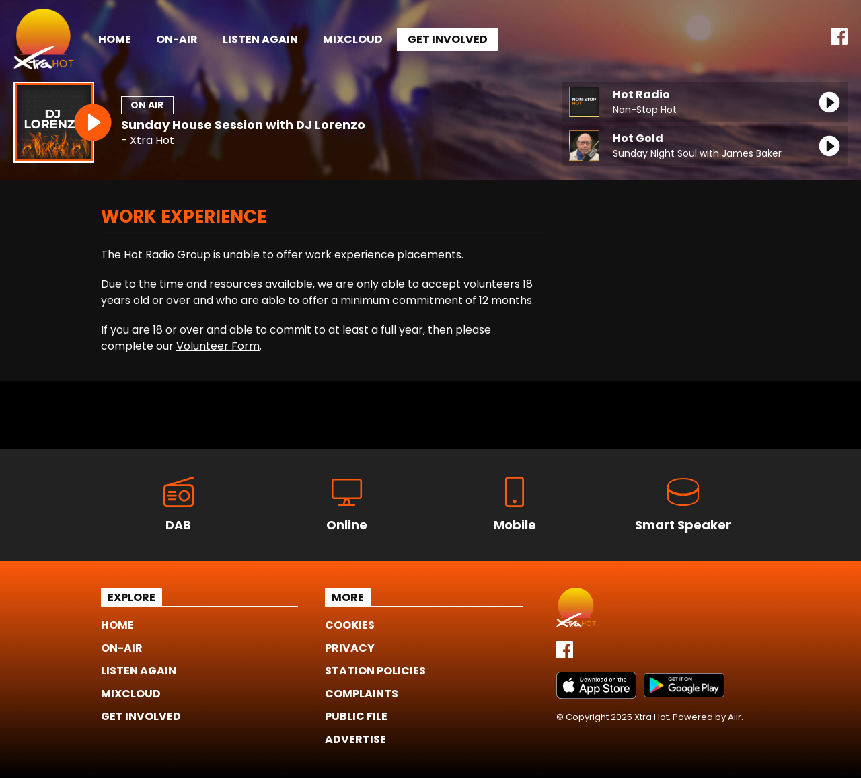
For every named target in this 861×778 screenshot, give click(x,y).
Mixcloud (353, 39)
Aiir (734, 717)
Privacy (350, 648)
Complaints (361, 693)
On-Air (177, 39)
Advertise (355, 739)
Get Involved (448, 39)
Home (114, 39)
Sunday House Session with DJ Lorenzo (243, 124)
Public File (356, 716)
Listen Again (260, 39)
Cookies (350, 625)
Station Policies (375, 670)
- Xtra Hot (147, 141)
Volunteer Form (218, 346)
